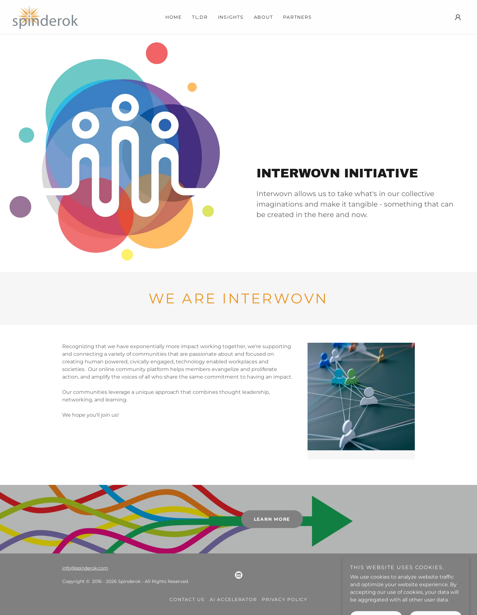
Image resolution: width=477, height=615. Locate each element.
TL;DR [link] (200, 17)
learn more (272, 519)
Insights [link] (231, 17)
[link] (45, 17)
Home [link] (173, 17)
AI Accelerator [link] (233, 599)
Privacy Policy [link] (285, 599)
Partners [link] (297, 17)
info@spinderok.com (85, 568)
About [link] (263, 17)
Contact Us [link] (187, 599)
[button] (458, 17)
